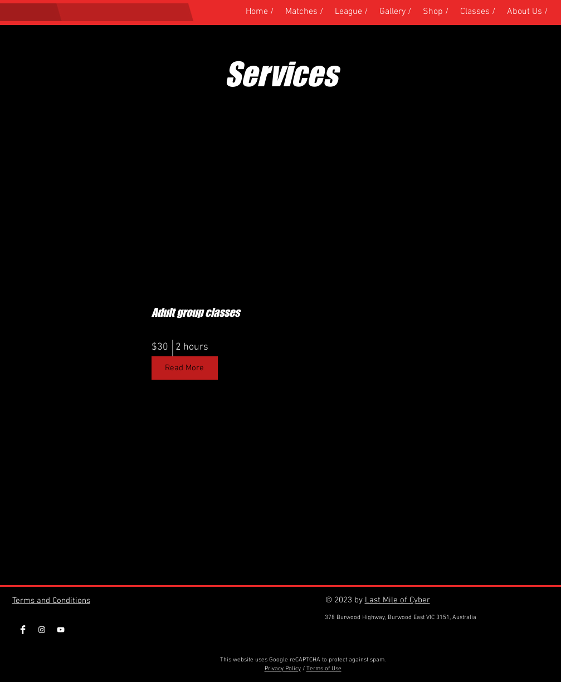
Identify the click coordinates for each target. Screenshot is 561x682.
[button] (436, 11)
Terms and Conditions (51, 601)
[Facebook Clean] (22, 629)
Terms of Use (324, 669)
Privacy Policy (283, 669)
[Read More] (185, 368)
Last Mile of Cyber (397, 600)
